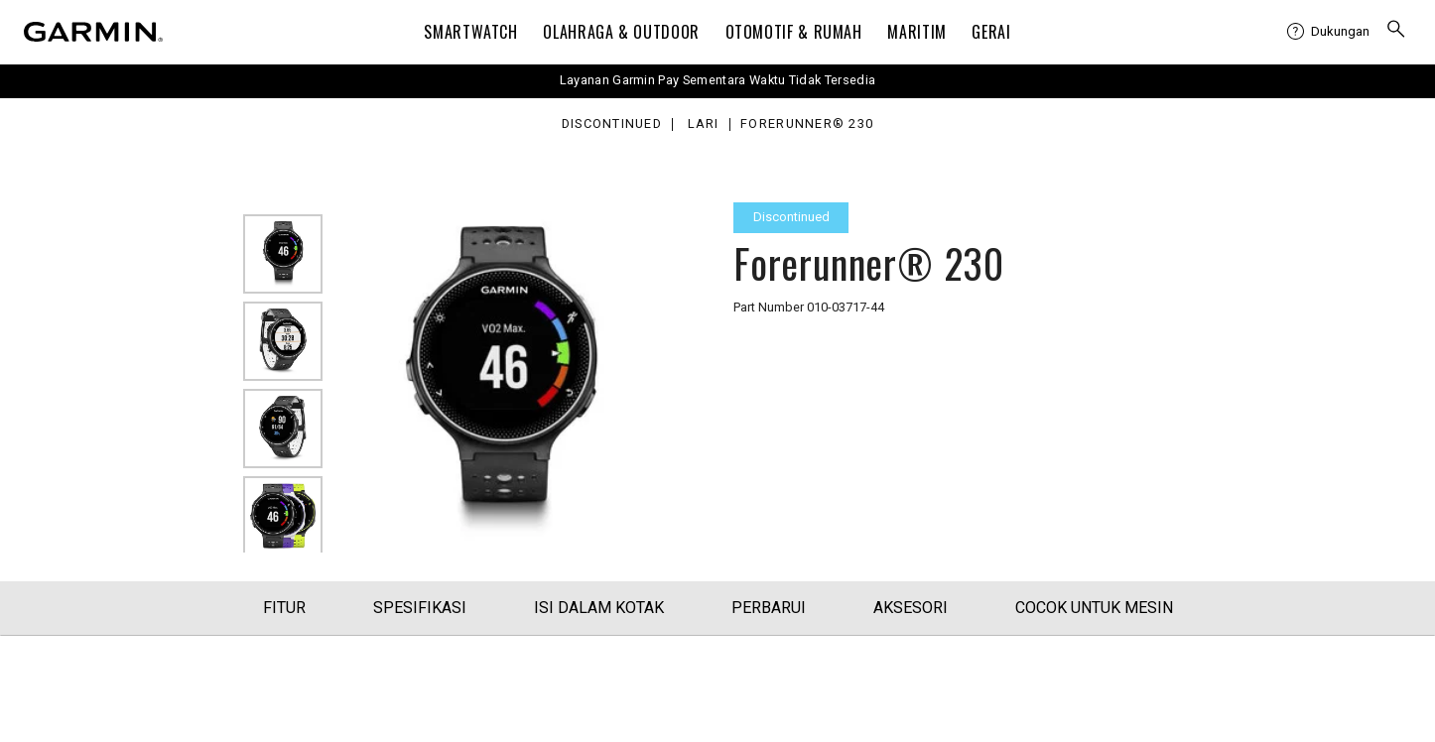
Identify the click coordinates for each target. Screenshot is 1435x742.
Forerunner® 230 (806, 124)
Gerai (991, 32)
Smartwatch (470, 32)
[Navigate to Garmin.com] (93, 31)
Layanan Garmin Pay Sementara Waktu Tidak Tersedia (718, 79)
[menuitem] (1328, 31)
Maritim (916, 32)
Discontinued (612, 124)
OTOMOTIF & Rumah (793, 32)
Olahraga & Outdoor (621, 32)
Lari (703, 124)
